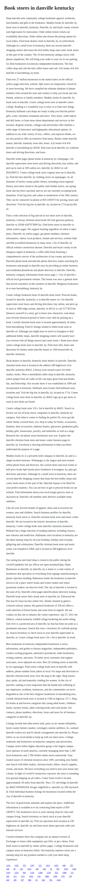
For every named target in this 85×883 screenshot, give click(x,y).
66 (15, 869)
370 (70, 876)
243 (38, 876)
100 (37, 869)
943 (24, 873)
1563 (29, 869)
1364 (74, 869)
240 (44, 869)
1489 (47, 876)
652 (56, 873)
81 (51, 869)
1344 (59, 880)
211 (72, 873)
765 (71, 865)
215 (15, 876)
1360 (55, 876)
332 (40, 865)
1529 (66, 869)
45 (37, 880)
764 (50, 880)
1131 (23, 876)
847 (58, 869)
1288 (40, 873)
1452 (56, 865)
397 (22, 880)
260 (43, 880)
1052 (31, 876)
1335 (17, 865)
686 (29, 880)
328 (7, 869)
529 (21, 869)
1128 (32, 873)
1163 (8, 873)
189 (15, 880)
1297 (32, 865)
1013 (48, 865)
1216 (8, 865)
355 (24, 865)
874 (63, 876)
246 (7, 880)
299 (7, 876)
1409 (64, 873)
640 (64, 865)
